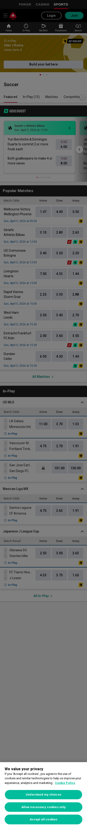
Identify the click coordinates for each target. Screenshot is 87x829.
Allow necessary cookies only (43, 807)
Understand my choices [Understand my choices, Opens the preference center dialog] (43, 794)
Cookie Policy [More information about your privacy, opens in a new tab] (65, 783)
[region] (43, 795)
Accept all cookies (43, 819)
